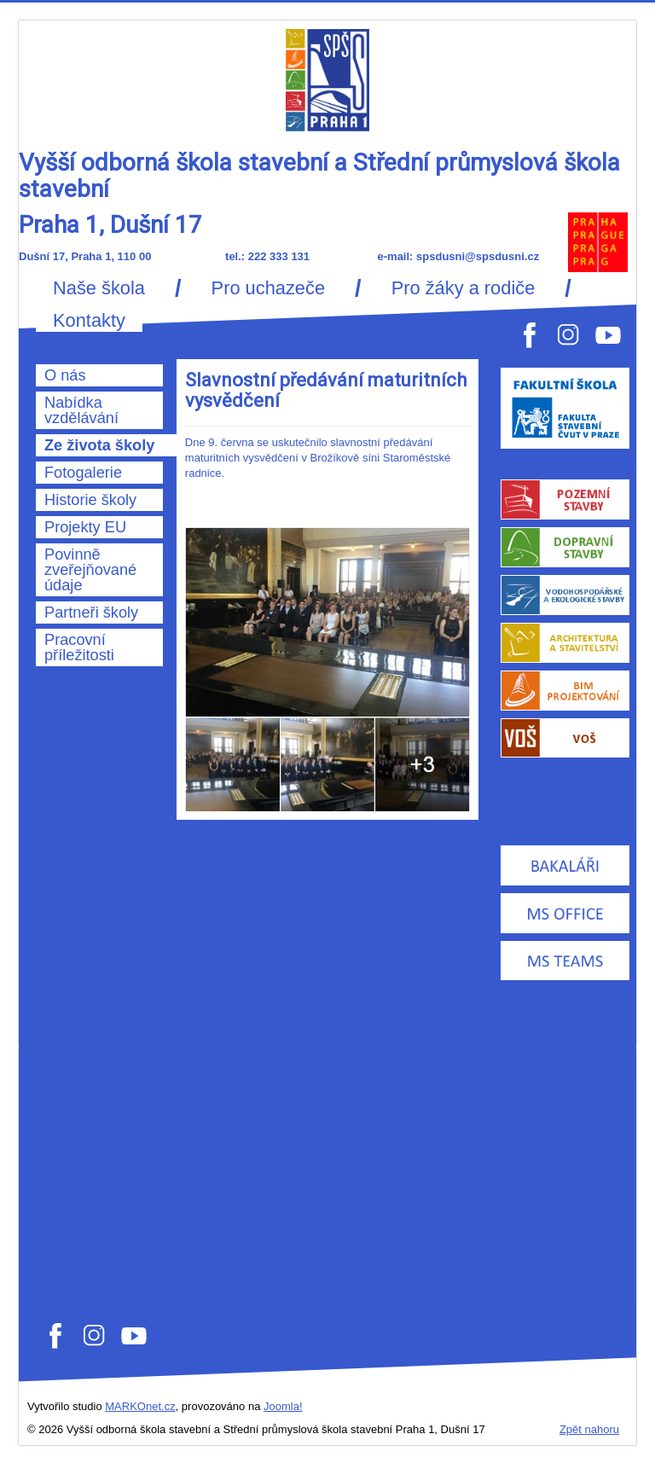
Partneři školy (91, 612)
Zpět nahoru (589, 1429)
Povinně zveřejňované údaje (90, 570)
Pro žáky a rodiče (463, 288)
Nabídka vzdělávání (81, 410)
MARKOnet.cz (140, 1406)
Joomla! (283, 1406)
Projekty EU (85, 527)
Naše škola (99, 288)
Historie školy (90, 500)
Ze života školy (99, 445)
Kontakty (89, 320)
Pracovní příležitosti (79, 647)
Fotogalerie (83, 472)
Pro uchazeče (268, 288)
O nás (65, 375)
